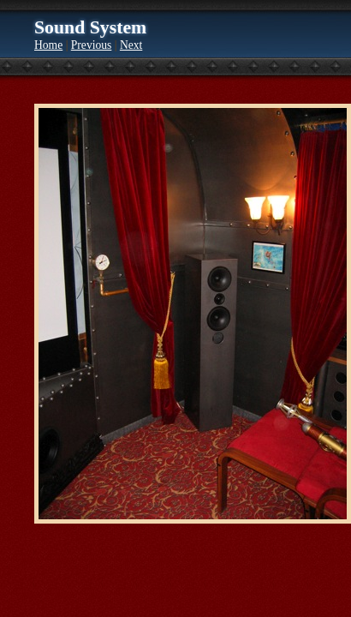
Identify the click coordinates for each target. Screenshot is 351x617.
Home (48, 45)
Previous (91, 45)
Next (131, 45)
